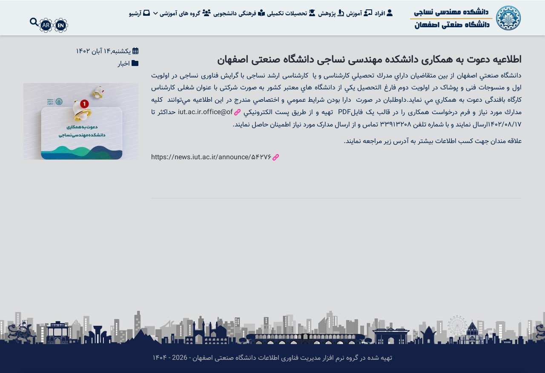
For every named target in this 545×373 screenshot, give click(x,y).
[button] (80, 88)
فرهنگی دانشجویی (238, 15)
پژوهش (331, 15)
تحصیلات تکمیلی (291, 15)
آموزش (359, 15)
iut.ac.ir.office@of (205, 112)
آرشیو (138, 15)
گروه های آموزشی (181, 15)
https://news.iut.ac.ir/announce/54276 (211, 157)
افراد (384, 15)
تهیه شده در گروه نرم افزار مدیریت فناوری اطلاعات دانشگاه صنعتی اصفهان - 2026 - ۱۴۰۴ (272, 358)
